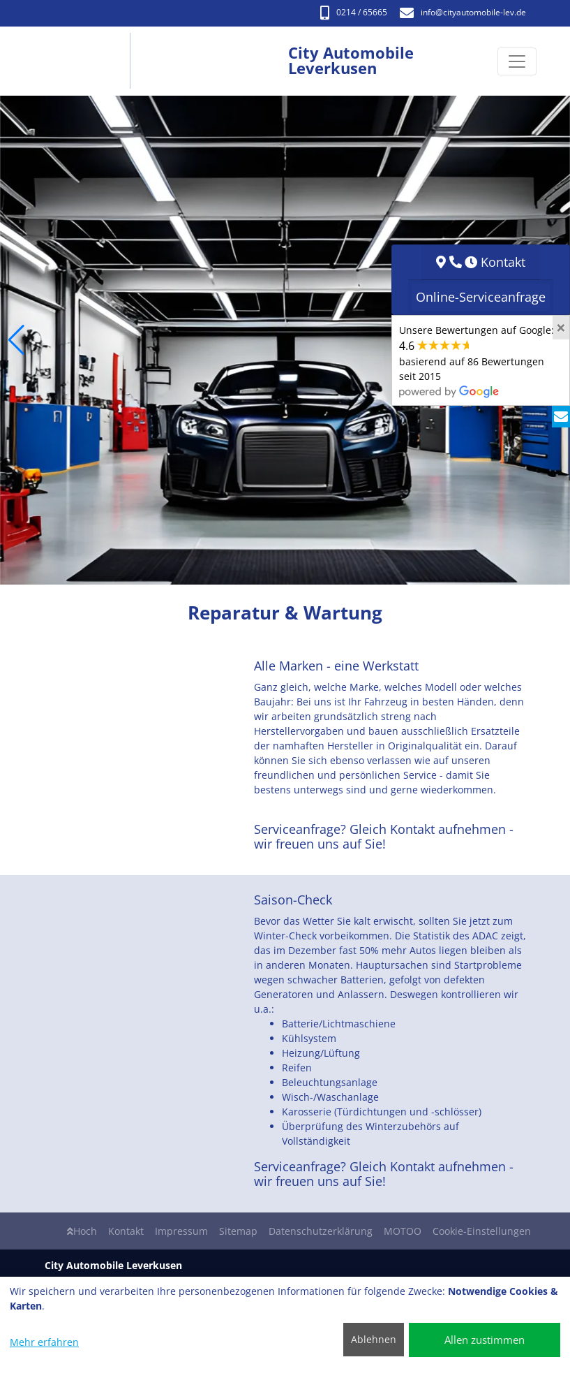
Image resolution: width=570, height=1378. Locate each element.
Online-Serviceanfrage (481, 296)
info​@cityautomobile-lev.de (463, 12)
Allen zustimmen (484, 1340)
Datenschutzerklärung (321, 1231)
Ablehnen (373, 1339)
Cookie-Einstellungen (482, 1231)
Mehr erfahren (44, 1342)
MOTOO (402, 1231)
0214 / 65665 (353, 12)
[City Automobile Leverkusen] (86, 61)
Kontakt (126, 1231)
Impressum (181, 1231)
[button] (16, 340)
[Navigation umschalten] (517, 61)
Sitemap (238, 1231)
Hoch (82, 1231)
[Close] (561, 327)
